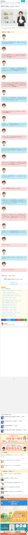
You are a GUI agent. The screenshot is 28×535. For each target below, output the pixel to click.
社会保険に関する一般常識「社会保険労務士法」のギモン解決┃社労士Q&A (12, 290)
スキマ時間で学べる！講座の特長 (14, 503)
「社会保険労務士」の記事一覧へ (14, 284)
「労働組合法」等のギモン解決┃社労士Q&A (8, 292)
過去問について (17, 508)
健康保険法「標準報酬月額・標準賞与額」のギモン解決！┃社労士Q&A (11, 300)
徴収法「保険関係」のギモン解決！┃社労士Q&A (8, 304)
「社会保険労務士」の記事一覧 (5, 495)
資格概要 (2, 506)
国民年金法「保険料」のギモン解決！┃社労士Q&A (9, 297)
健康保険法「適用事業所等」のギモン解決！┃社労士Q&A (10, 302)
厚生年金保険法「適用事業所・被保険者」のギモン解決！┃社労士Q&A (11, 295)
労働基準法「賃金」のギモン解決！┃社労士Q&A (8, 314)
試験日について (17, 506)
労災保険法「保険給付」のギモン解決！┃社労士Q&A (9, 309)
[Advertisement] (8, 352)
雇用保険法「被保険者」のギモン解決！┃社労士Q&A (9, 307)
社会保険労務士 (14, 533)
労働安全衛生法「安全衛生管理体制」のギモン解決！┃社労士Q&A (11, 312)
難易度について (3, 508)
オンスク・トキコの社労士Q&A (8, 7)
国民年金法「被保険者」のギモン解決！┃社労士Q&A (10, 6)
